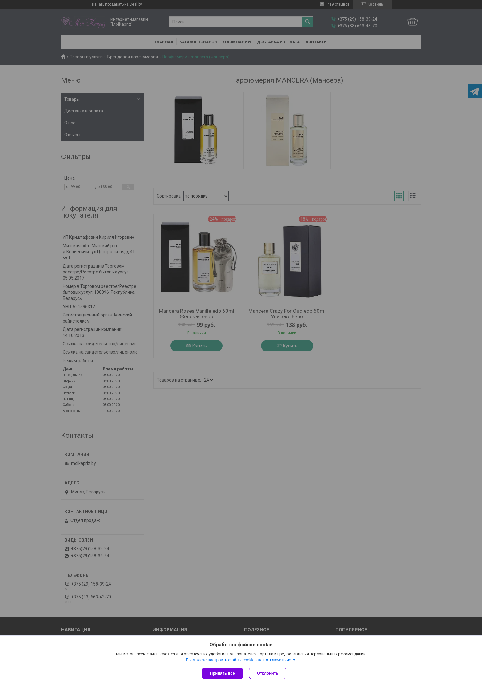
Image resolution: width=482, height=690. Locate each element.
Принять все (222, 673)
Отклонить (267, 673)
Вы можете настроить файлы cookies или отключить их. (239, 659)
